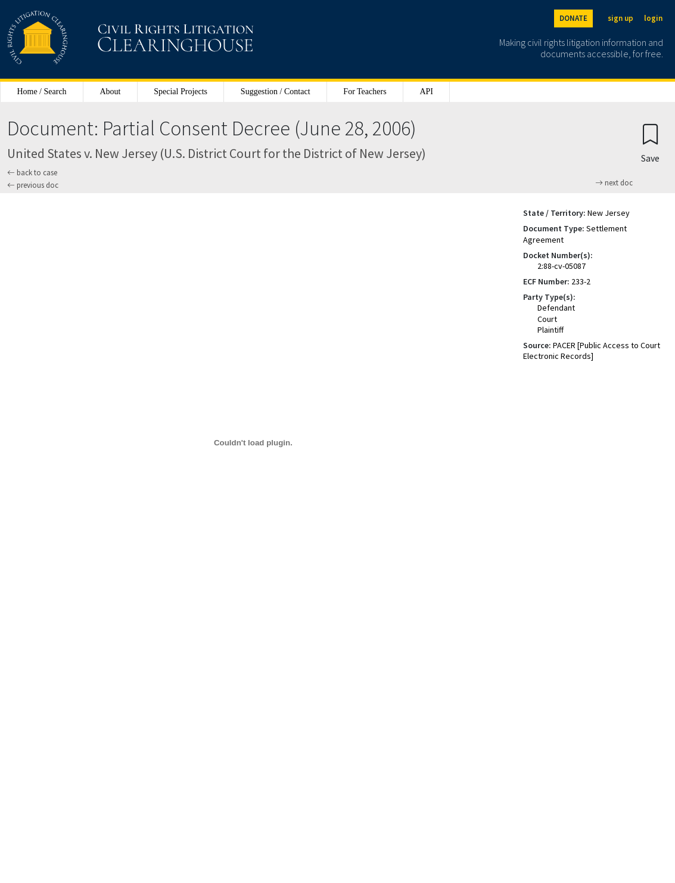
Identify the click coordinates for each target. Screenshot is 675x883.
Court (547, 319)
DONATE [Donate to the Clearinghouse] (573, 18)
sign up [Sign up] (620, 18)
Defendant (556, 307)
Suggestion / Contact (275, 91)
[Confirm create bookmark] (650, 142)
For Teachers (364, 91)
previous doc (32, 185)
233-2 (580, 281)
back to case (32, 173)
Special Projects (180, 91)
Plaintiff (550, 329)
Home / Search (41, 91)
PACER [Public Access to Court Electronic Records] (591, 350)
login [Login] (653, 18)
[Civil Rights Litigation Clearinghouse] (96, 39)
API (426, 91)
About (109, 91)
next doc (614, 183)
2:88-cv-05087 (561, 266)
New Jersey (608, 212)
